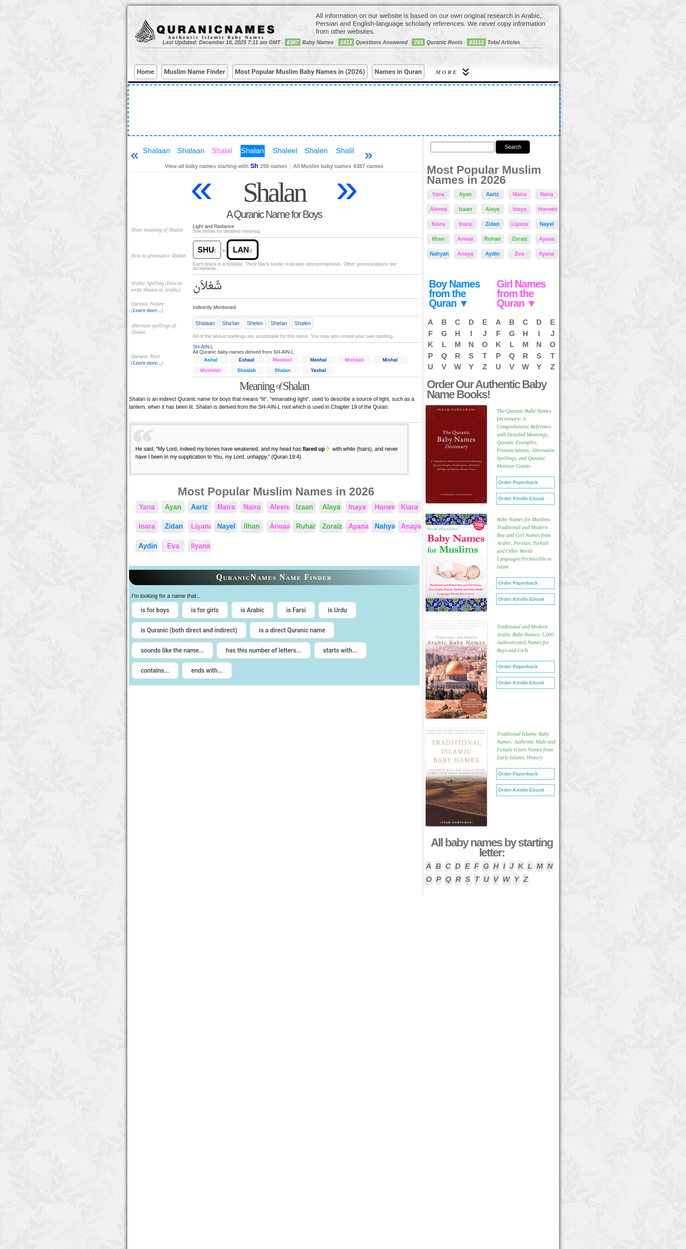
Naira (252, 507)
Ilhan (251, 526)
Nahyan (385, 526)
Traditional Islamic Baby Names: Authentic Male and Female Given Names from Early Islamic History (526, 746)
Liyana (201, 526)
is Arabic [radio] (253, 610)
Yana (146, 507)
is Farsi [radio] (296, 610)
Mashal (318, 359)
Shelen (255, 323)
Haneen (385, 507)
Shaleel (285, 151)
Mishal (389, 359)
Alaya (331, 507)
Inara (147, 526)
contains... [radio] (155, 670)
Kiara (409, 507)
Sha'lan (231, 323)
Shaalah (246, 370)
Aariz (199, 507)
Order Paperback (518, 482)
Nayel (226, 526)
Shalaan (156, 151)
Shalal (222, 151)
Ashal (210, 359)
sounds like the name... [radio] (172, 650)
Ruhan (306, 526)
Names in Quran (398, 72)
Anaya (411, 526)
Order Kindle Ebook (521, 498)
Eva (173, 546)
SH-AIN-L (203, 346)
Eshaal (246, 359)
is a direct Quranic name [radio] (292, 630)
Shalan (252, 151)
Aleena (280, 507)
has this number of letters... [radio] (263, 650)
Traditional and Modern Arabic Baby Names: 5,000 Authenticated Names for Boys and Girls (525, 638)
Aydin (148, 546)
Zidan (174, 526)
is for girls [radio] (205, 610)
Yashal (318, 370)
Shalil (345, 151)
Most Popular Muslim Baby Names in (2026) (300, 72)
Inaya (357, 507)
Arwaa (280, 526)
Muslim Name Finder (194, 72)
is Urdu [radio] (337, 610)
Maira (226, 507)
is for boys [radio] (155, 610)
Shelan (279, 323)
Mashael (282, 359)
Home (145, 72)
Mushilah (210, 370)
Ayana (358, 526)
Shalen (316, 151)
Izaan (304, 507)
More (454, 72)
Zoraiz (332, 526)
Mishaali (354, 359)
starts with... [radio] (340, 650)
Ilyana (200, 546)
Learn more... (147, 310)
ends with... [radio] (207, 670)
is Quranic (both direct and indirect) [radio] (189, 630)
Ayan (173, 507)
